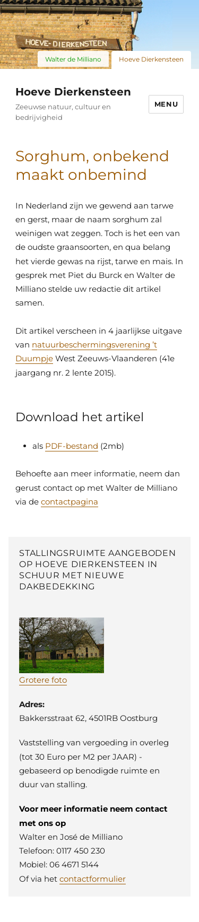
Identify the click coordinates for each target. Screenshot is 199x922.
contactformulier (92, 879)
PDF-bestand (71, 446)
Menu (166, 104)
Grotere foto (43, 680)
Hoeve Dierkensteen (73, 91)
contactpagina (69, 502)
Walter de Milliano (73, 59)
